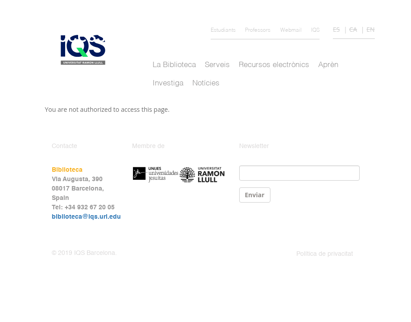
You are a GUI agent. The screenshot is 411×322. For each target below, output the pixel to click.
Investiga (168, 83)
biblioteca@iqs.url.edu (86, 217)
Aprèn (328, 65)
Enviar (255, 195)
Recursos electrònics (274, 65)
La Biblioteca (174, 65)
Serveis (217, 65)
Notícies (206, 83)
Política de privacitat (324, 254)
